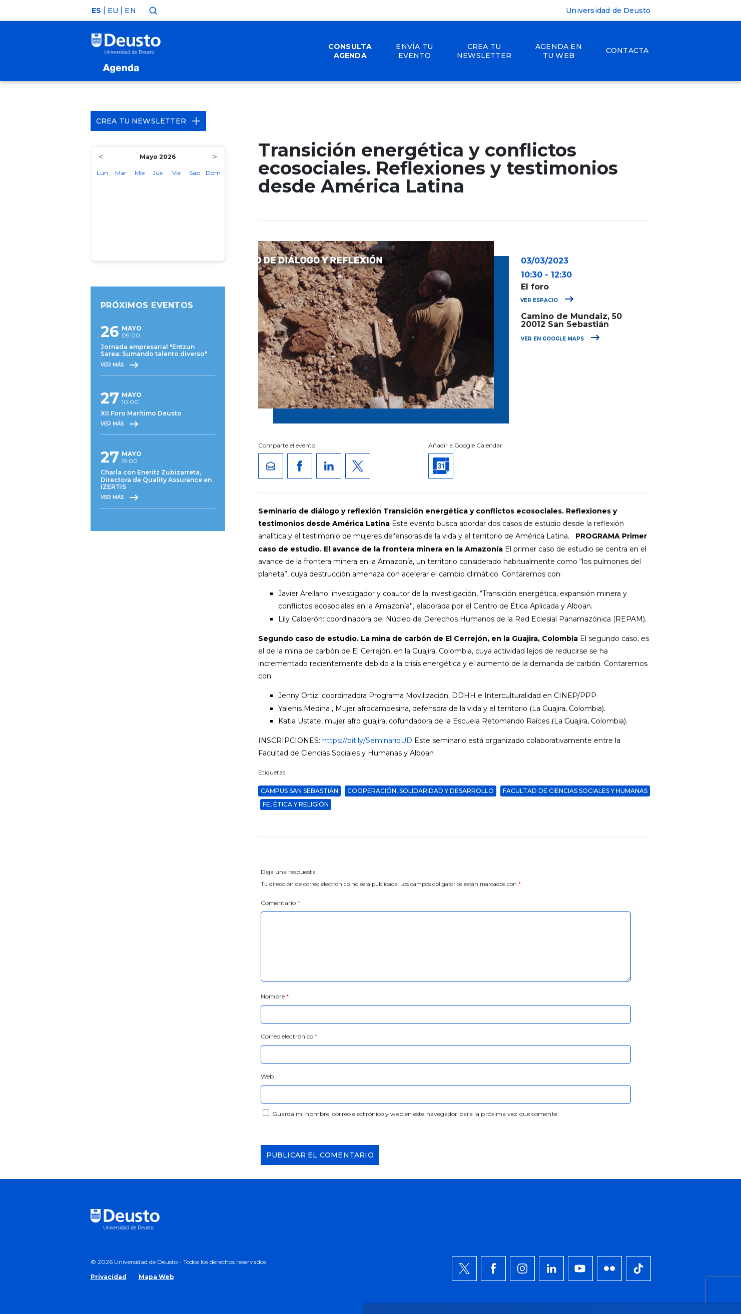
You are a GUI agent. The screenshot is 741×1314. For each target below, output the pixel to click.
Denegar (617, 1070)
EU (113, 10)
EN (130, 10)
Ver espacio (547, 300)
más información (409, 1063)
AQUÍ (225, 1075)
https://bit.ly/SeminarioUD (367, 740)
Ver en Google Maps (560, 339)
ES (96, 10)
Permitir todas (629, 1040)
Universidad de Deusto (608, 10)
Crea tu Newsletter (148, 121)
